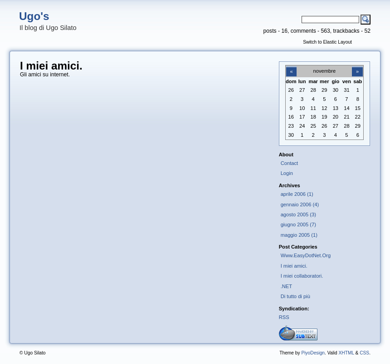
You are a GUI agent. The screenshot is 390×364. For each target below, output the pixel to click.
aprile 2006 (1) (297, 194)
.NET (286, 286)
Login (287, 173)
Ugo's (34, 16)
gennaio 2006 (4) (300, 204)
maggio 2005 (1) (299, 235)
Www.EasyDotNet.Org (306, 255)
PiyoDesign (313, 352)
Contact (289, 163)
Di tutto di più (295, 296)
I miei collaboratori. (302, 276)
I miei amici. (294, 266)
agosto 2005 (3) (298, 214)
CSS (364, 352)
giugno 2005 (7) (298, 224)
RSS (284, 317)
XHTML (346, 352)
